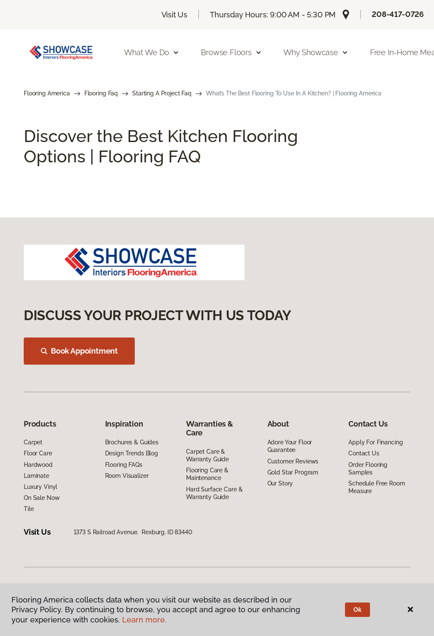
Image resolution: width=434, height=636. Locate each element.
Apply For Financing (375, 442)
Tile (28, 508)
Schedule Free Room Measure (376, 487)
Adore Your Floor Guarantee (289, 446)
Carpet (33, 442)
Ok (357, 609)
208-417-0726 (398, 14)
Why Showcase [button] (316, 52)
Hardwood (38, 464)
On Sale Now (41, 497)
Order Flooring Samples (367, 468)
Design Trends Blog (131, 453)
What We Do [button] (151, 52)
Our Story (280, 483)
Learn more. (144, 619)
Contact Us (363, 453)
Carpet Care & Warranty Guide (207, 455)
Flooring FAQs (123, 464)
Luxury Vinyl (40, 486)
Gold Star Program (293, 472)
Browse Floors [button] (231, 52)
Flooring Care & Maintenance (207, 474)
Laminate (36, 475)
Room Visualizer (127, 475)
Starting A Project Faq (162, 93)
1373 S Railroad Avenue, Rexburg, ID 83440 (133, 532)
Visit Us (174, 14)
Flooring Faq (101, 93)
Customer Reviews (293, 461)
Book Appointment (79, 350)
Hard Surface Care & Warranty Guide (214, 493)
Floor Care (38, 453)
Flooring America (47, 93)
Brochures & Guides (132, 442)
